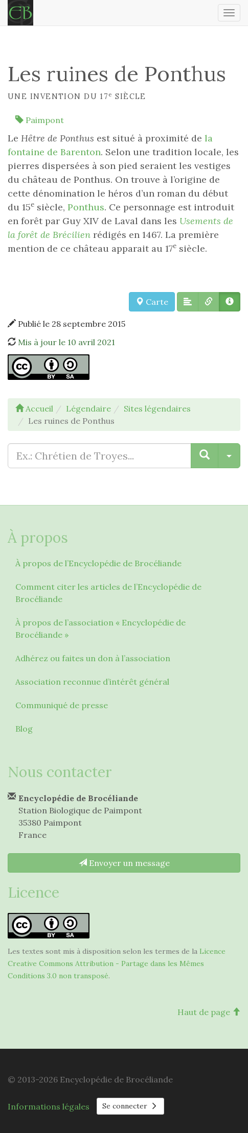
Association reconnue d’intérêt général (92, 682)
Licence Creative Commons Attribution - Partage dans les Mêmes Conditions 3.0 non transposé (117, 963)
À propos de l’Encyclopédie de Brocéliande (98, 563)
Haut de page (208, 1012)
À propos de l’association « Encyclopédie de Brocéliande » (100, 628)
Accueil (34, 408)
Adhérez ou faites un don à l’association (92, 658)
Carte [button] (152, 302)
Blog (24, 729)
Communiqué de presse (61, 705)
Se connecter (130, 1106)
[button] (187, 301)
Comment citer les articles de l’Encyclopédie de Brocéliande (108, 593)
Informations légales (48, 1106)
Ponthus (85, 207)
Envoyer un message (124, 863)
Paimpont (39, 120)
